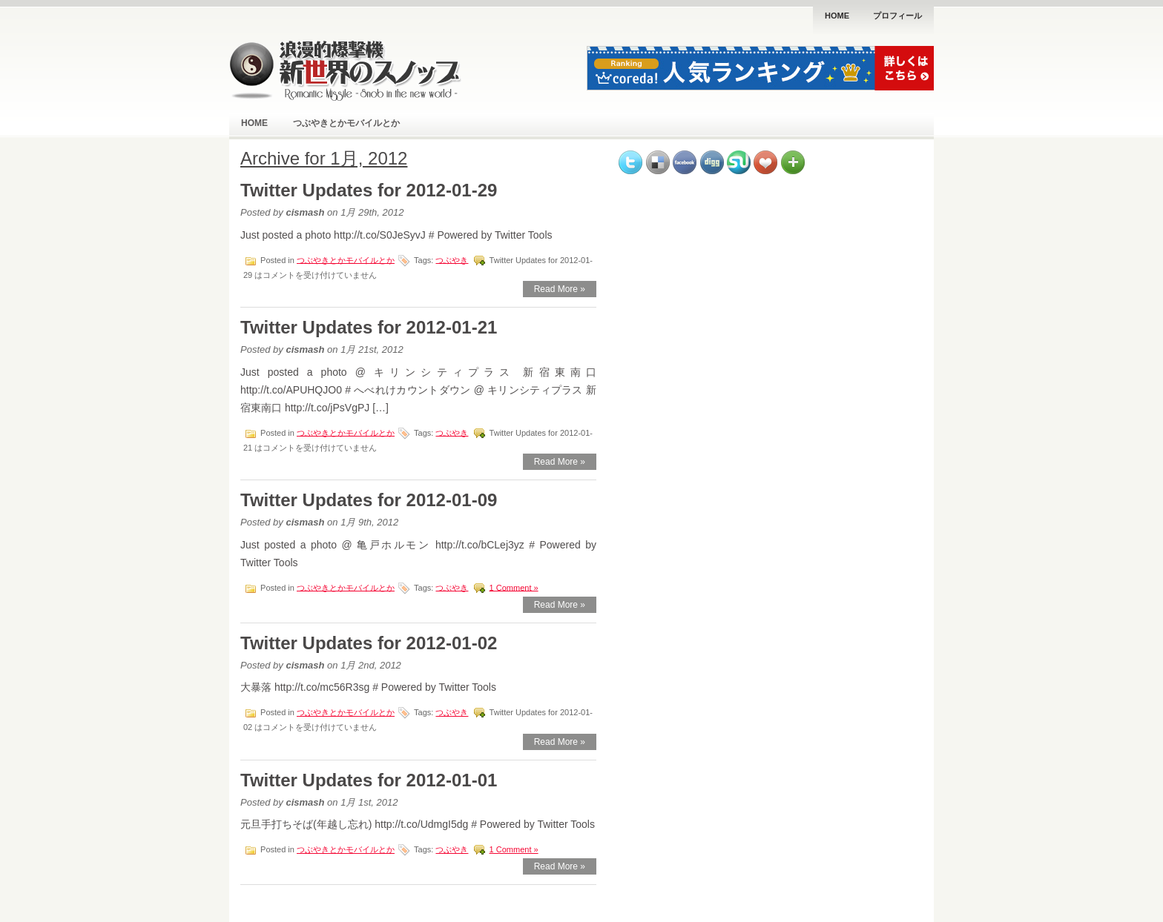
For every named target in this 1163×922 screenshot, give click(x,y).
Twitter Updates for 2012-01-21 (368, 327)
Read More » (559, 289)
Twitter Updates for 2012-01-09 (368, 500)
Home (837, 15)
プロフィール (897, 15)
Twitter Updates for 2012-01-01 (368, 780)
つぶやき (451, 259)
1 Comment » (514, 587)
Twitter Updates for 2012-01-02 (368, 643)
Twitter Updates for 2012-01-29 (368, 190)
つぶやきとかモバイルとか (346, 123)
